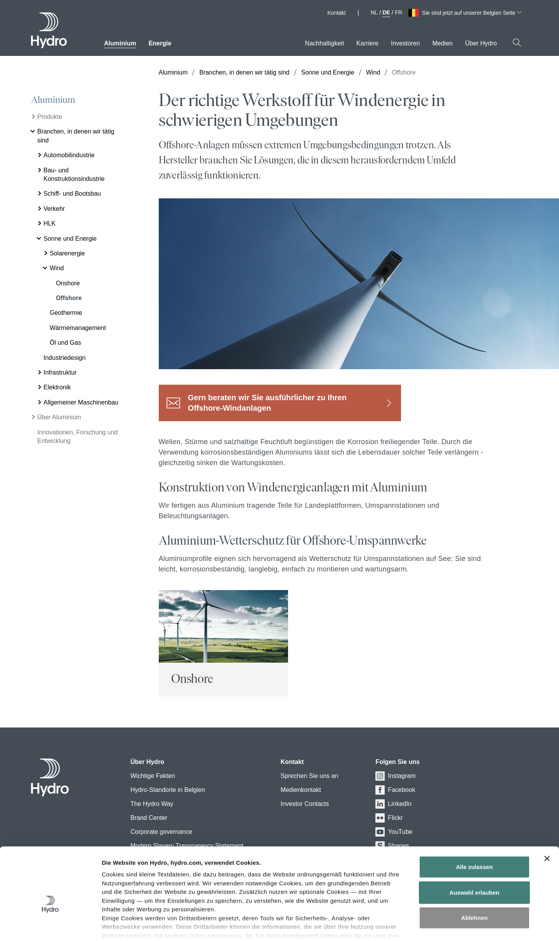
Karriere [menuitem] (367, 43)
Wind (373, 72)
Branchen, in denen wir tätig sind (244, 72)
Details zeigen (430, 925)
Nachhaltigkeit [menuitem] (324, 43)
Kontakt (336, 13)
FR (398, 12)
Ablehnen (474, 873)
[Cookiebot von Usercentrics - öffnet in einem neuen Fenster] (50, 926)
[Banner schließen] (547, 814)
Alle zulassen (474, 822)
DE (386, 12)
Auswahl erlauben (474, 847)
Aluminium (53, 100)
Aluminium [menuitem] (120, 43)
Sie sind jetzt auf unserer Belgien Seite (472, 13)
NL (374, 12)
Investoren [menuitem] (405, 43)
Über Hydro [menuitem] (481, 43)
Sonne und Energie (327, 72)
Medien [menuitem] (442, 43)
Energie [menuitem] (160, 43)
